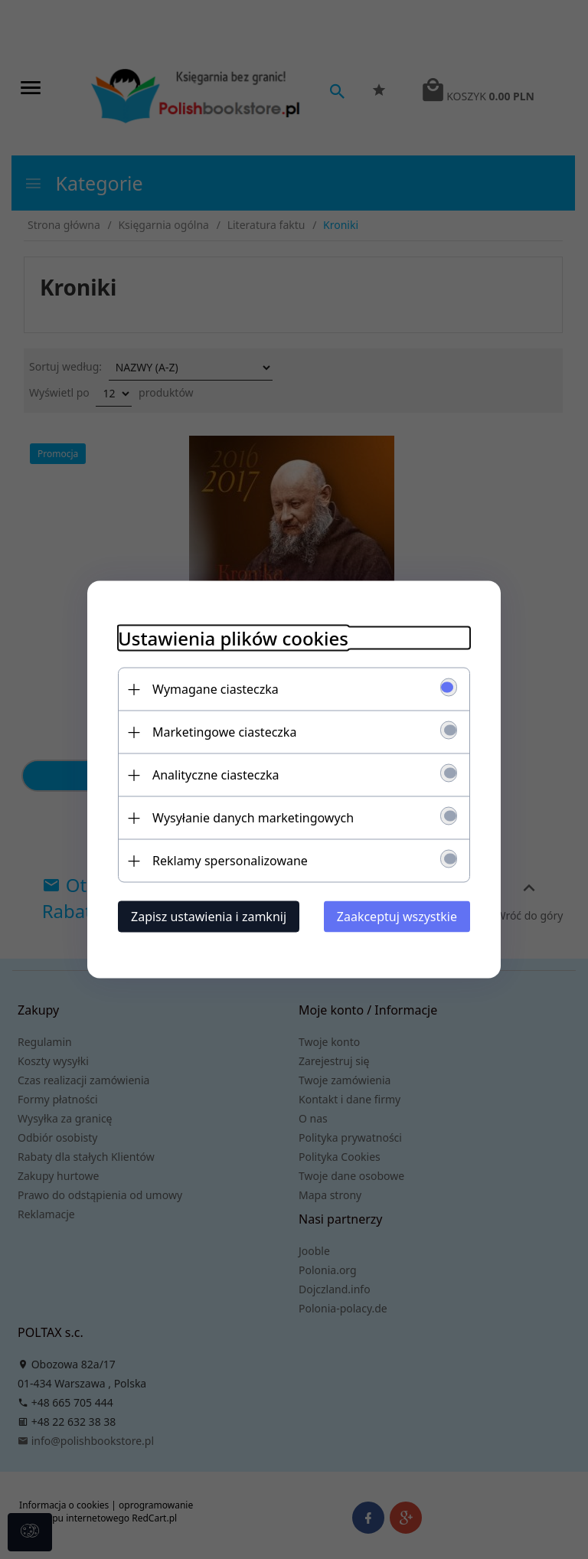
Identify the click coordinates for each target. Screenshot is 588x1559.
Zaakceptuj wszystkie (397, 916)
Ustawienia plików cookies (233, 638)
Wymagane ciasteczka (215, 689)
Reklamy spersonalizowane (230, 860)
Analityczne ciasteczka (215, 774)
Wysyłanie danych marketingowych (253, 817)
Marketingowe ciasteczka (224, 732)
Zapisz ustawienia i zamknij (208, 916)
